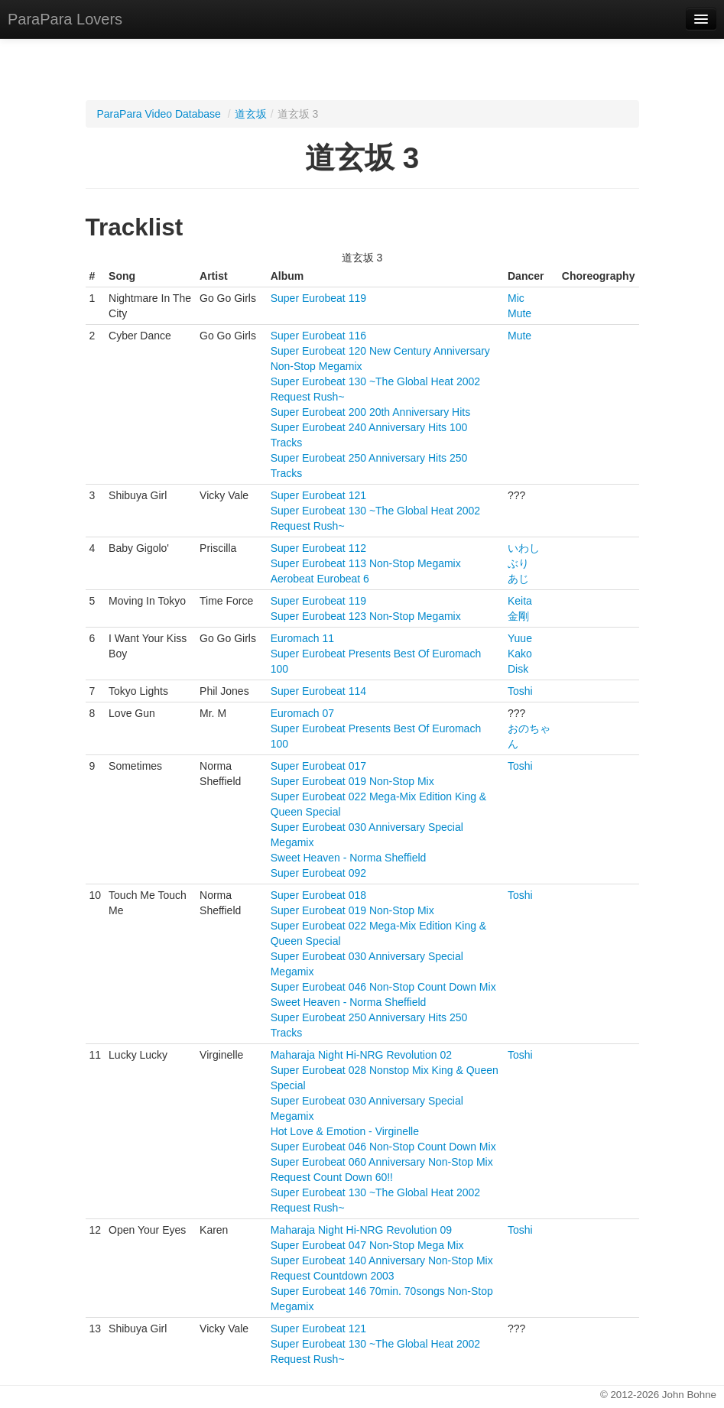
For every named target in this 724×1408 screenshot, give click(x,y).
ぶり (518, 563)
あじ (518, 579)
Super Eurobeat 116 (318, 335)
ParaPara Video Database (159, 114)
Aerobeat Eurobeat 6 (320, 579)
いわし (524, 548)
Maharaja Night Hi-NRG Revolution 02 (361, 1055)
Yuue (520, 638)
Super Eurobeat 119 (318, 298)
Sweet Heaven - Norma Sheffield (349, 858)
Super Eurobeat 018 (318, 895)
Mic (516, 298)
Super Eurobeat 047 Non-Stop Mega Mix (367, 1245)
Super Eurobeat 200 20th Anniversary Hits (371, 412)
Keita (520, 601)
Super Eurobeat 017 (318, 766)
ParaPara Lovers (65, 19)
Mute (519, 313)
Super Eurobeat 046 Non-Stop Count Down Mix (383, 987)
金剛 (518, 616)
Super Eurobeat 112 (318, 548)
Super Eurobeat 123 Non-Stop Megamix (366, 616)
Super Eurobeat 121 (318, 495)
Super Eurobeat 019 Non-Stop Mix (352, 781)
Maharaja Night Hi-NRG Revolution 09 (361, 1230)
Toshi (520, 691)
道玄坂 (251, 114)
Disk (518, 669)
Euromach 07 (302, 713)
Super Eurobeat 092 (318, 873)
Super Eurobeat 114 (318, 691)
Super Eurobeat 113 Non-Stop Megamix (366, 563)
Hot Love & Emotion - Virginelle (345, 1131)
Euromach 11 (302, 638)
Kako (520, 653)
